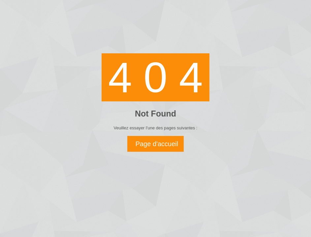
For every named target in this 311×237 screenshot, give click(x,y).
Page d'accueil (157, 143)
